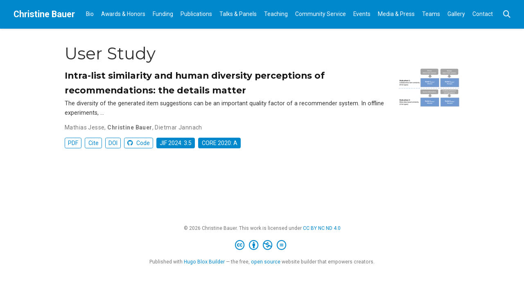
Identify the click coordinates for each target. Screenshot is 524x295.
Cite (93, 143)
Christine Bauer (44, 14)
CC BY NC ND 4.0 (322, 228)
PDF (73, 143)
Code (138, 143)
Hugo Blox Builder (204, 262)
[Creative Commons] (262, 245)
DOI (112, 143)
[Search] (506, 14)
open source (265, 262)
